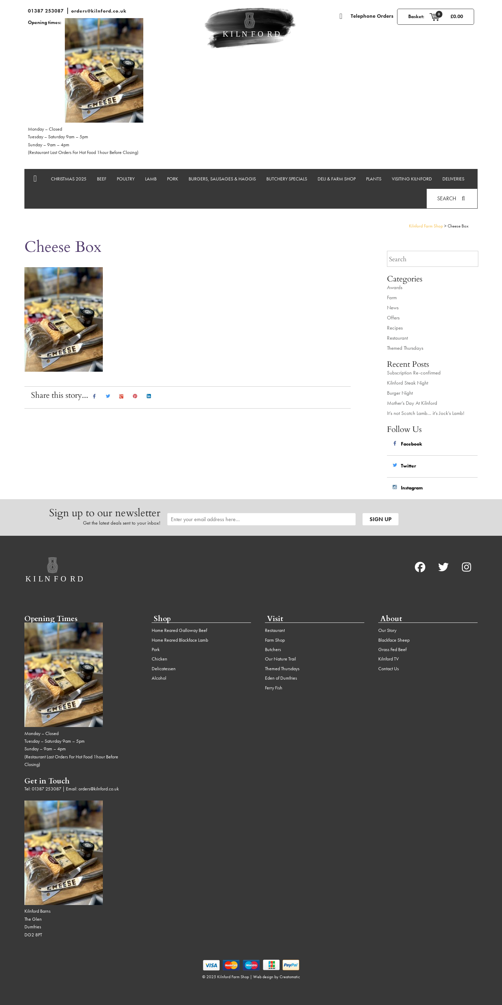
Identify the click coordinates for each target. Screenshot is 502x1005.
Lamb (151, 179)
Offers (393, 317)
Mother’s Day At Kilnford (412, 403)
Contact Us (388, 668)
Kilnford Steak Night (407, 382)
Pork (172, 179)
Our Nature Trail (280, 659)
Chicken (159, 659)
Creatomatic (290, 976)
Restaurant (397, 337)
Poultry (126, 179)
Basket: (416, 16)
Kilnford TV (388, 659)
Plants (373, 179)
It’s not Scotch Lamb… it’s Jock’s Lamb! (425, 413)
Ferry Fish (273, 688)
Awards (394, 287)
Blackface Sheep (394, 640)
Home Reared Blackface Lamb (180, 640)
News (392, 307)
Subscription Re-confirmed (414, 372)
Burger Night (400, 392)
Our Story (387, 630)
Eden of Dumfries (281, 678)
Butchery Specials (286, 179)
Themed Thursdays (405, 348)
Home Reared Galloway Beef (179, 630)
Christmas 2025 (68, 179)
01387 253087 (46, 11)
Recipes (395, 327)
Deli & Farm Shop (337, 179)
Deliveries (453, 179)
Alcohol (159, 678)
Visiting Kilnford (412, 179)
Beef (101, 179)
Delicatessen (164, 668)
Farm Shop (275, 640)
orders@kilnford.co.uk (99, 11)
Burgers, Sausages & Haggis (222, 179)
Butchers (273, 649)
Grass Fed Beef (392, 649)
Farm (392, 297)
